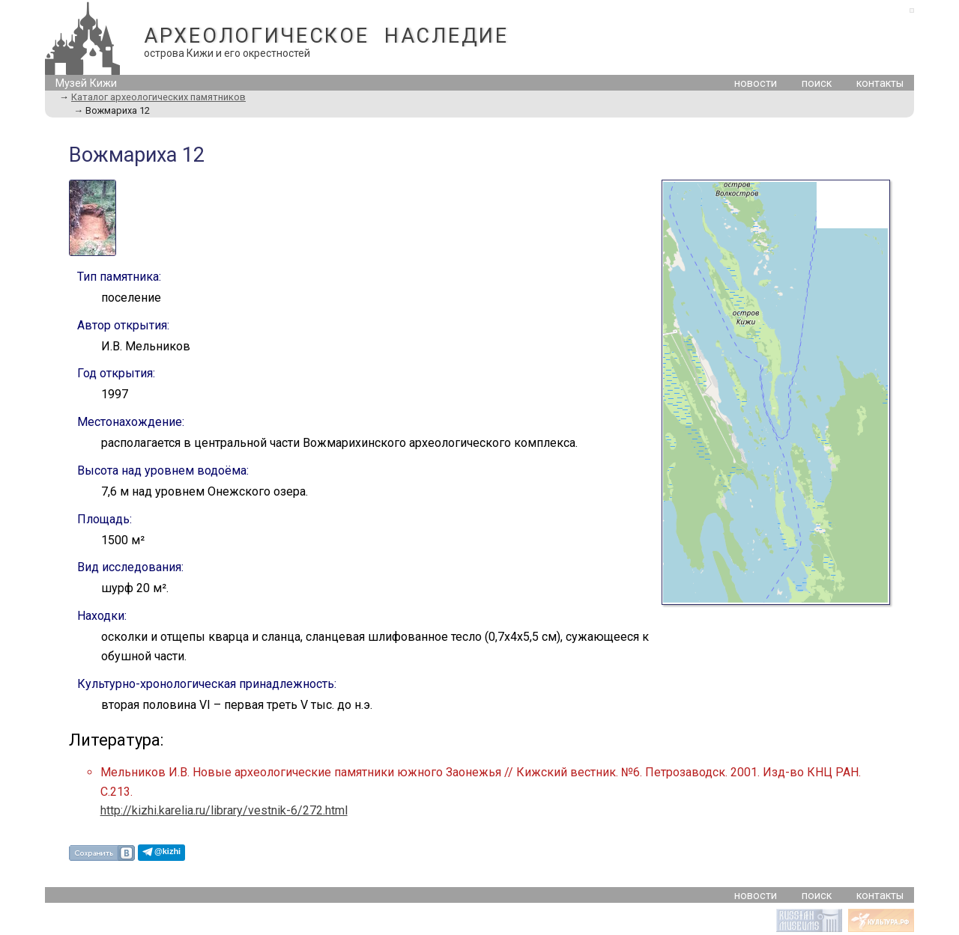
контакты (880, 83)
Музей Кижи (86, 83)
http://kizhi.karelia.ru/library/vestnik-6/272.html (224, 810)
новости (755, 83)
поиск (817, 83)
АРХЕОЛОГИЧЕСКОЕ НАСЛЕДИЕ (326, 36)
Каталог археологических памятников (158, 97)
